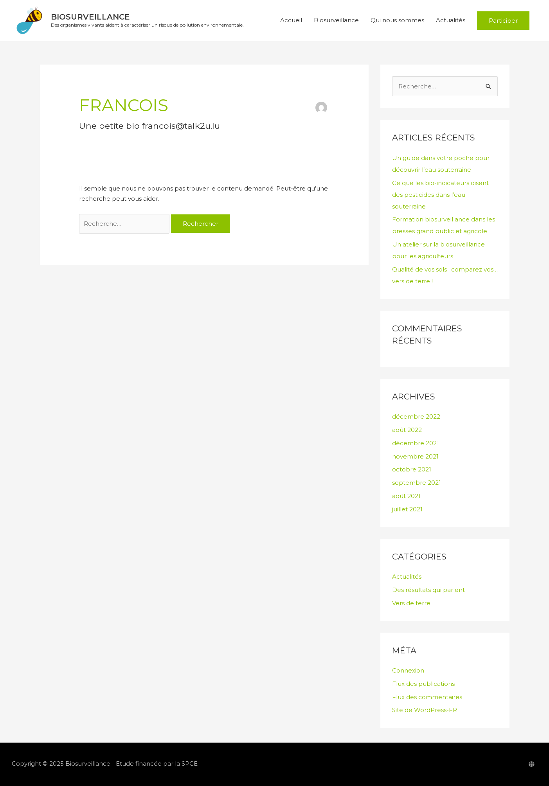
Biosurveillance (90, 17)
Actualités (450, 20)
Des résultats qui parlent (428, 590)
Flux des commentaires (427, 697)
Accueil (291, 20)
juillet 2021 (407, 509)
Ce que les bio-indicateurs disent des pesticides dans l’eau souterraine (440, 194)
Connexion (408, 670)
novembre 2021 (415, 456)
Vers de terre (411, 603)
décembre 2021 (415, 443)
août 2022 (407, 429)
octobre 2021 (411, 469)
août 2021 (406, 496)
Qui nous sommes (397, 20)
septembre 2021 (416, 482)
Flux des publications (423, 683)
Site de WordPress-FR (424, 710)
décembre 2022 (416, 417)
